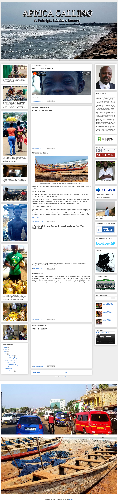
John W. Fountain (35, 97)
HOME (6, 60)
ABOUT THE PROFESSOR (18, 60)
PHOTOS (47, 60)
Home (65, 372)
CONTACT (101, 60)
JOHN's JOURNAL (66, 60)
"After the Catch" (39, 329)
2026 (5, 347)
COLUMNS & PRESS (89, 60)
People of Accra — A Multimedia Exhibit (108, 312)
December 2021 (10, 356)
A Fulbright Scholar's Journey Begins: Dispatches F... (12, 365)
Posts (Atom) (65, 376)
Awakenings (37, 273)
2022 (5, 351)
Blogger (71, 499)
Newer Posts (36, 372)
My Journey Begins (40, 153)
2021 (5, 354)
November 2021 (10, 371)
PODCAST (77, 60)
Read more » (35, 217)
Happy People (41, 97)
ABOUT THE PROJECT (35, 60)
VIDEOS (55, 60)
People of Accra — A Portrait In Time (108, 320)
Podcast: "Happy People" (43, 68)
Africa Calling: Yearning (42, 110)
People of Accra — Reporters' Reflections (108, 304)
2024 (5, 349)
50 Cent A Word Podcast (103, 333)
